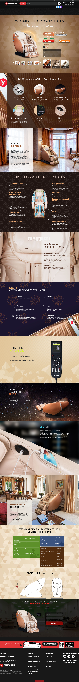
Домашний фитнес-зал (68, 6)
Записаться (54, 623)
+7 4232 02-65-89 (68, 3)
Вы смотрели (39, 681)
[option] (17, 63)
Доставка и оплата (19, 6)
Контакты (36, 6)
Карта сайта (49, 669)
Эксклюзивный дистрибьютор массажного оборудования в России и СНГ (62, 0)
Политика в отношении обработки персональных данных (8, 661)
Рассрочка (26, 6)
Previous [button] (13, 63)
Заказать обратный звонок (69, 4)
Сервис (31, 6)
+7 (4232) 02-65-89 (7, 656)
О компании (11, 6)
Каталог (48, 659)
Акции (6, 6)
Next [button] (40, 63)
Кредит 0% (49, 664)
